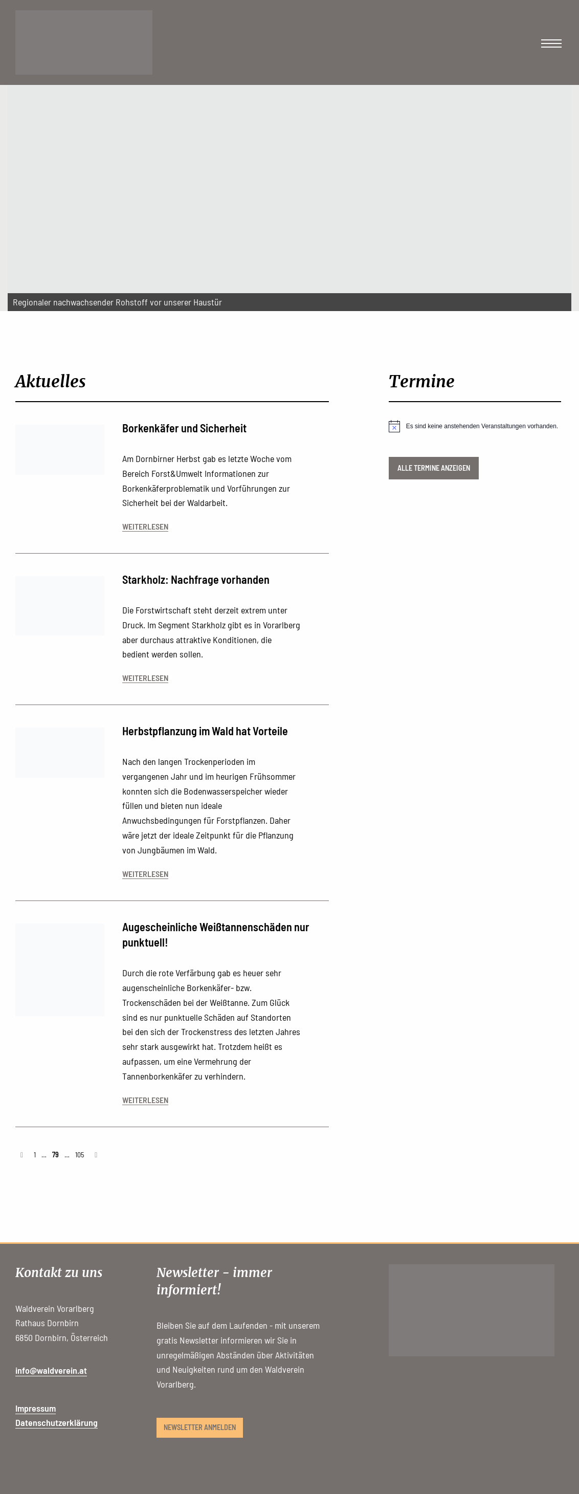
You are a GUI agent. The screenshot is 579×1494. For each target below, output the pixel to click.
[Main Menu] (551, 43)
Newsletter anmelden (200, 1427)
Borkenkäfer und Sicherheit (184, 427)
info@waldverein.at (51, 1370)
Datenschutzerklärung (56, 1422)
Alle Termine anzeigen (433, 468)
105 (79, 1154)
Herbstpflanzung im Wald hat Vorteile (205, 730)
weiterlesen (145, 526)
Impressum (35, 1408)
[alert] (475, 426)
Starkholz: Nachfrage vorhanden (196, 579)
